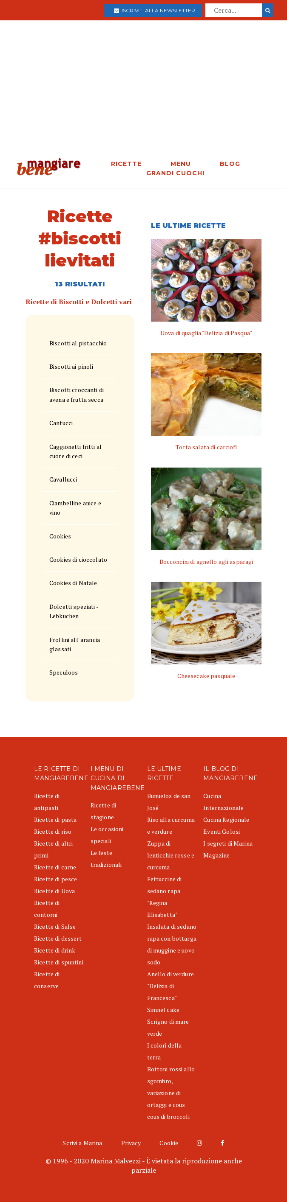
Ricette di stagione (103, 811)
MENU (180, 164)
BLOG (230, 164)
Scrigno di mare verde (168, 1027)
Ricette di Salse (55, 926)
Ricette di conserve (47, 980)
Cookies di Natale (73, 583)
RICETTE (126, 164)
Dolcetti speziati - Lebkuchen (74, 611)
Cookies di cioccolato (78, 559)
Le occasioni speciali (107, 835)
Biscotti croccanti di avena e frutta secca (76, 394)
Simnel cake (163, 1010)
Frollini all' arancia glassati (74, 644)
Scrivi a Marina (82, 1143)
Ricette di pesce (55, 879)
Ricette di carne (55, 867)
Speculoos (63, 672)
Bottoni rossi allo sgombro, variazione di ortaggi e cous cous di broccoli (171, 1093)
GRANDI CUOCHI (175, 173)
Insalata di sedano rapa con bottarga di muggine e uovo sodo (172, 944)
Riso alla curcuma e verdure (171, 825)
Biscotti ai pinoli (71, 366)
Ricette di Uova (54, 891)
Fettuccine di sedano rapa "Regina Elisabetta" (164, 897)
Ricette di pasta (55, 819)
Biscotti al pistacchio (78, 343)
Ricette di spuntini (58, 962)
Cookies (60, 536)
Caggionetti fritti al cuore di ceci (75, 451)
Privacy (131, 1143)
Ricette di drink (54, 950)
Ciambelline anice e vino (75, 507)
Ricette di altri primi (53, 849)
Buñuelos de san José (169, 802)
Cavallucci (63, 479)
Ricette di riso (52, 831)
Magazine (216, 855)
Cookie (168, 1143)
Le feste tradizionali (106, 859)
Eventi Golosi (221, 831)
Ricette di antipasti (47, 802)
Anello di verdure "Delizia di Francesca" (170, 986)
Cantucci (61, 423)
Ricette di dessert (58, 938)
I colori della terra (164, 1051)
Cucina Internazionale (223, 802)
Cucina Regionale (226, 819)
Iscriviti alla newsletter (154, 10)
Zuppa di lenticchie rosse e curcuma (171, 855)
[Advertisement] (143, 94)
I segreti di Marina (228, 843)
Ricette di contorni (47, 909)
